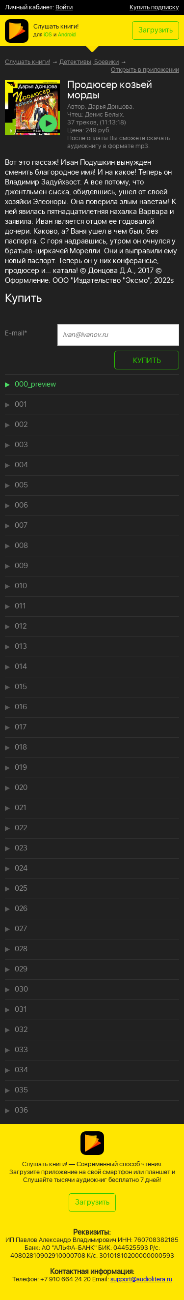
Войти (64, 7)
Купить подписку (154, 7)
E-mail (16, 333)
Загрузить (155, 30)
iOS (48, 35)
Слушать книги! (27, 62)
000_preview (35, 384)
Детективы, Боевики (89, 62)
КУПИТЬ (147, 360)
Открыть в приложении (145, 70)
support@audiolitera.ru (141, 1279)
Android (67, 35)
